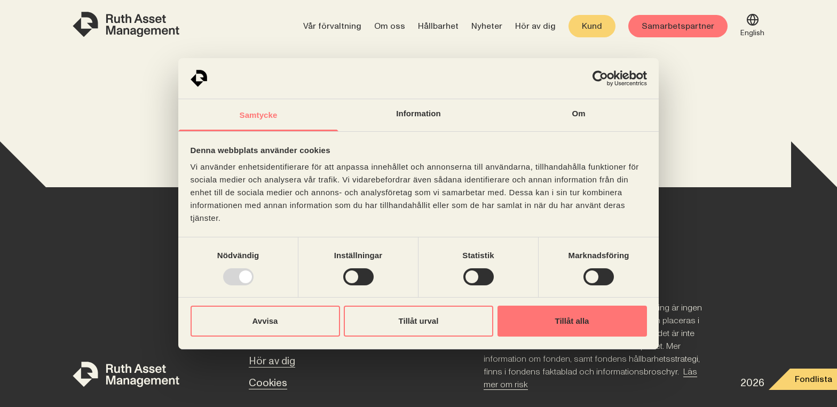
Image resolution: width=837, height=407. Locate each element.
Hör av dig (535, 26)
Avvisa (265, 320)
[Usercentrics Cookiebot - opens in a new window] (600, 78)
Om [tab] (578, 113)
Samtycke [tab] (259, 114)
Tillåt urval (419, 320)
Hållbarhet (438, 26)
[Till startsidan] (126, 376)
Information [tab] (418, 113)
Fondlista (813, 379)
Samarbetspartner (678, 26)
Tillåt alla (572, 320)
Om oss (389, 26)
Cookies (268, 383)
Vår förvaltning (332, 26)
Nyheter (486, 26)
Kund (592, 26)
